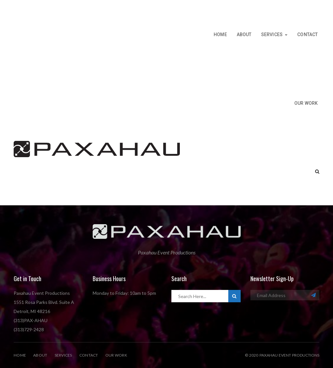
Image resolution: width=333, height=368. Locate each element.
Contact (88, 355)
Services (63, 355)
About (40, 355)
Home (20, 355)
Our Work (116, 355)
